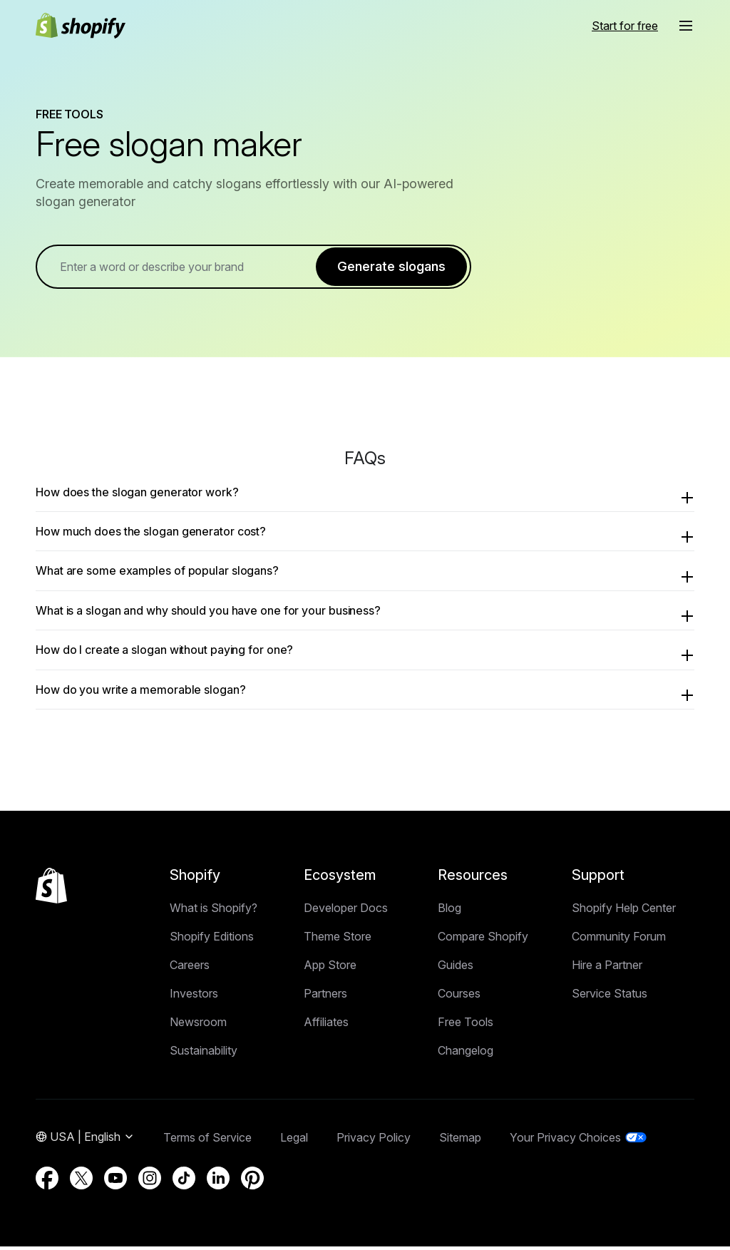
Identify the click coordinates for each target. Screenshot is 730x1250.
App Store (330, 968)
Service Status (609, 997)
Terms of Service (207, 1141)
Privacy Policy (373, 1141)
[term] (188, 268)
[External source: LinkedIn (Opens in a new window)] (218, 1181)
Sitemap (460, 1141)
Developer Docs (346, 911)
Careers (190, 968)
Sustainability (203, 1054)
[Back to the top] (51, 889)
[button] (686, 25)
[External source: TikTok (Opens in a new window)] (184, 1181)
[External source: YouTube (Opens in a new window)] (115, 1181)
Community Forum (619, 940)
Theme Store (337, 940)
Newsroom (198, 1025)
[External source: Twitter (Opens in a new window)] (81, 1181)
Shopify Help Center (624, 911)
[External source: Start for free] (625, 25)
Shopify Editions (212, 940)
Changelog (465, 1054)
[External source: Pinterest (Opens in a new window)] (252, 1181)
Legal (294, 1141)
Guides (455, 968)
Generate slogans (391, 267)
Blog (449, 911)
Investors (194, 997)
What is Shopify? (213, 911)
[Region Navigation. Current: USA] (85, 1141)
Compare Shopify (483, 940)
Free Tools (465, 1025)
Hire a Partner (607, 968)
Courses (459, 997)
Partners (325, 997)
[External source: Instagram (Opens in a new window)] (149, 1181)
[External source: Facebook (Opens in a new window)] (47, 1181)
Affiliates (326, 1025)
